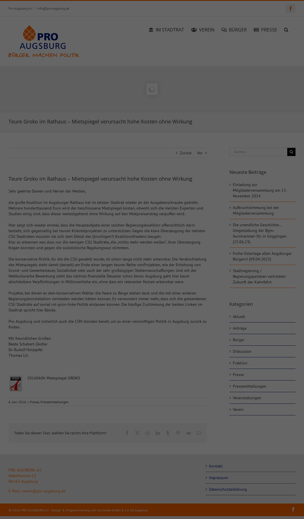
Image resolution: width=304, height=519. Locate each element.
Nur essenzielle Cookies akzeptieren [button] (152, 480)
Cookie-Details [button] (128, 510)
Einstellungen (70, 385)
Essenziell (172, 308)
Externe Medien (177, 365)
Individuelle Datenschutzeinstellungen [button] (152, 497)
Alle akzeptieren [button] (97, 463)
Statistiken (172, 336)
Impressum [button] (178, 510)
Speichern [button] (207, 463)
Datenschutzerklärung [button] (154, 510)
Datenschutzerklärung (66, 380)
